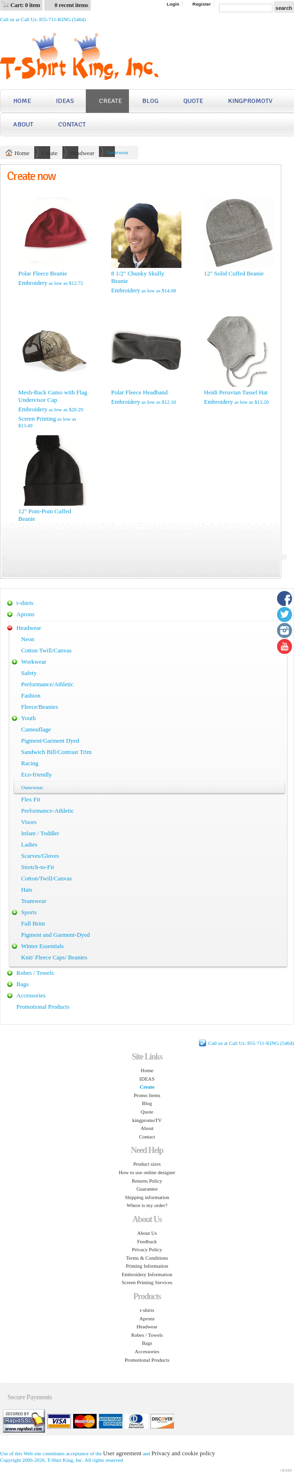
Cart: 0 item (25, 4)
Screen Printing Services (146, 1282)
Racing (29, 763)
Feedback (147, 1241)
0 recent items (71, 4)
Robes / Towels (35, 972)
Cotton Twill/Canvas (46, 650)
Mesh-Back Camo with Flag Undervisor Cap (52, 396)
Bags (22, 984)
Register (201, 4)
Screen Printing (37, 418)
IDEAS (65, 101)
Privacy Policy (147, 1249)
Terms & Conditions (147, 1258)
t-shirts (24, 602)
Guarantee (147, 1189)
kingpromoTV (250, 101)
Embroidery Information (147, 1274)
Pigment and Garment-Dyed (55, 934)
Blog (150, 101)
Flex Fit (30, 799)
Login (172, 4)
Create (110, 101)
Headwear (82, 153)
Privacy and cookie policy (183, 1453)
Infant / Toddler (40, 833)
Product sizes (146, 1164)
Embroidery (32, 282)
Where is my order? (147, 1205)
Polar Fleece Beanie (42, 273)
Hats (26, 889)
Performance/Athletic (47, 684)
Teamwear (33, 900)
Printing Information (147, 1266)
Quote (193, 101)
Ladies (29, 844)
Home (22, 101)
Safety (29, 672)
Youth (28, 718)
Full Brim (33, 923)
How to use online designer (147, 1172)
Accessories (30, 995)
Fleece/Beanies (39, 706)
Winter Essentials (42, 945)
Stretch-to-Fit (37, 867)
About (23, 124)
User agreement (122, 1453)
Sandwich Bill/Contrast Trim (56, 751)
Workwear (33, 661)
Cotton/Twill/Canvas (46, 878)
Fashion (30, 695)
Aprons (25, 614)
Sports (29, 912)
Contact (72, 124)
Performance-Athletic (47, 810)
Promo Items (147, 1095)
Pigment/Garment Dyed (50, 740)
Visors (29, 821)
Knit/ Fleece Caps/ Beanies (54, 957)
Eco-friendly (36, 774)
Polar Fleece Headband (139, 392)
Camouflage (36, 729)
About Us (147, 1233)
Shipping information (147, 1197)
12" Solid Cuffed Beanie (234, 273)
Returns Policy (147, 1181)
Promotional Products (42, 1006)
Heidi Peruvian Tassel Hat (236, 392)
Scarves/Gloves (40, 855)
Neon (27, 639)
